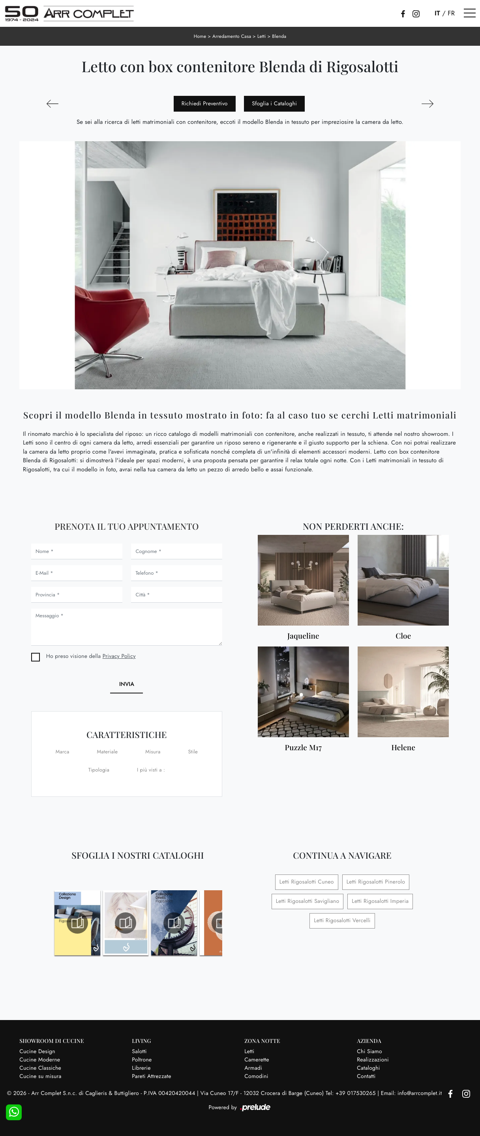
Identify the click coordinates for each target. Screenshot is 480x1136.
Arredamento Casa (231, 36)
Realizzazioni (373, 1060)
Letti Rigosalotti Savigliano (307, 901)
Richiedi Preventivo (205, 104)
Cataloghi (368, 1068)
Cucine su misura (40, 1076)
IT (437, 13)
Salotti (139, 1052)
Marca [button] (62, 751)
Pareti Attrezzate (151, 1076)
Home (200, 36)
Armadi (253, 1068)
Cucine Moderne (39, 1060)
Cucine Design (37, 1052)
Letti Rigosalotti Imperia (380, 901)
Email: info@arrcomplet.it (412, 1093)
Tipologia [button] (98, 770)
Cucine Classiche (40, 1068)
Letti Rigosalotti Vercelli (342, 921)
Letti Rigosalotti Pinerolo (376, 882)
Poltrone (142, 1060)
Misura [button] (152, 751)
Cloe (403, 636)
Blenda (279, 36)
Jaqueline (303, 636)
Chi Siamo (369, 1052)
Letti (261, 36)
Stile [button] (193, 751)
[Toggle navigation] (470, 13)
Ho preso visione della (91, 656)
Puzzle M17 (303, 747)
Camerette (256, 1060)
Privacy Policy (119, 656)
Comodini (256, 1076)
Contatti (366, 1076)
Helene (404, 747)
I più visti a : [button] (151, 770)
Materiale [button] (107, 751)
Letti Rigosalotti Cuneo (306, 882)
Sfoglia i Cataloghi (274, 104)
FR (451, 13)
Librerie (141, 1068)
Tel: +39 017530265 (351, 1093)
